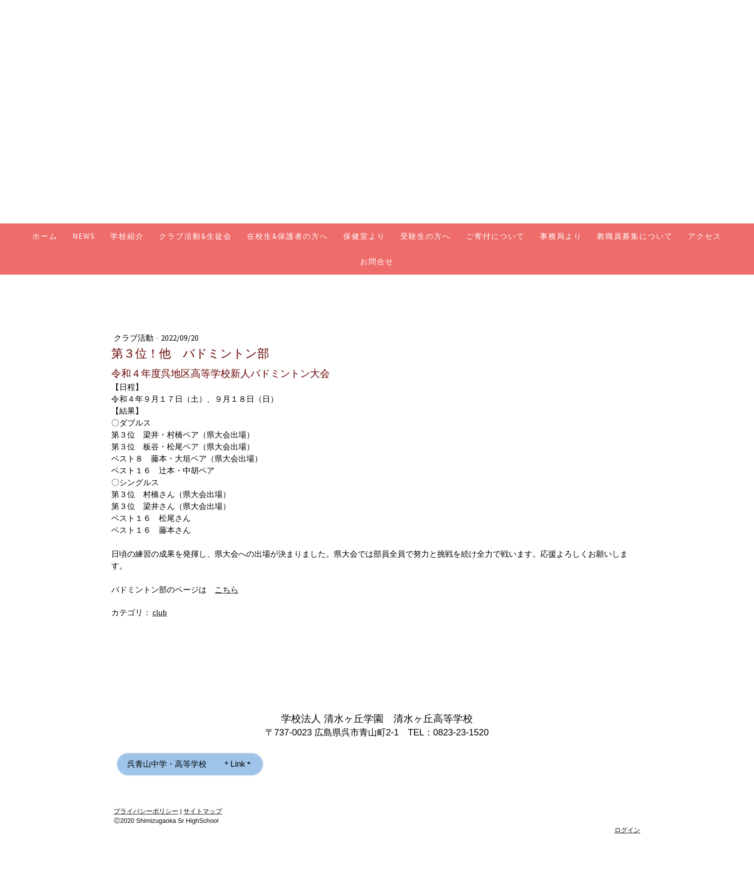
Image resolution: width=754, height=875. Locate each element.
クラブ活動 (134, 338)
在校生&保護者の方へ (287, 236)
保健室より (364, 236)
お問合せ (377, 261)
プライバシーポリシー (146, 811)
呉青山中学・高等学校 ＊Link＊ (190, 764)
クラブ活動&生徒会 (195, 236)
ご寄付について (495, 236)
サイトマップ (202, 811)
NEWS (84, 236)
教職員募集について (635, 236)
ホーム (45, 236)
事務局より (561, 236)
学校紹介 (127, 236)
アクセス (705, 236)
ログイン (627, 830)
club (159, 612)
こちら (226, 589)
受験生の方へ (425, 236)
